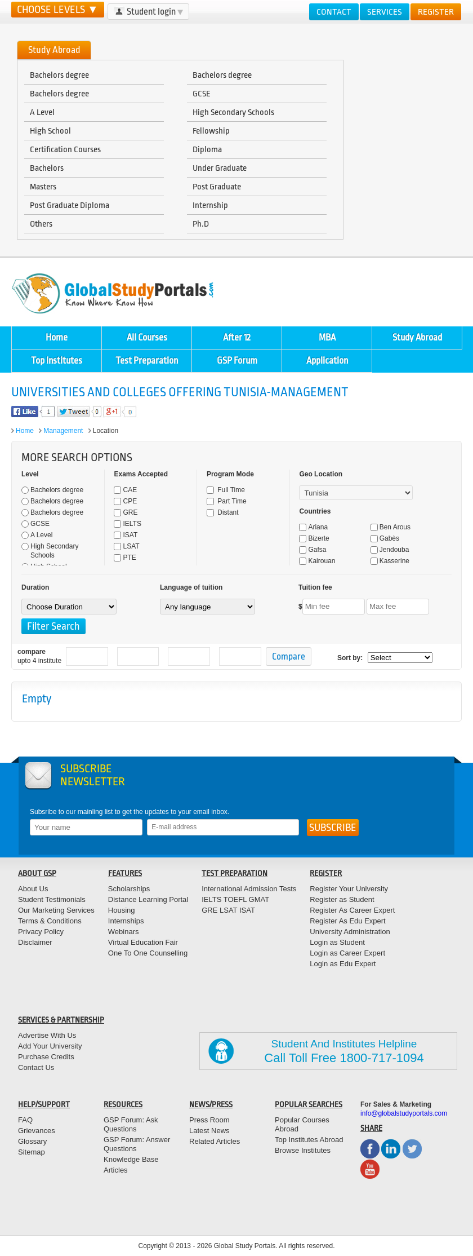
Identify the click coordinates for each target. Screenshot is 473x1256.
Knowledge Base (131, 1159)
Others (41, 224)
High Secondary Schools (233, 112)
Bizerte (314, 538)
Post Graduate (217, 187)
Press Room (209, 1120)
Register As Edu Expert (347, 921)
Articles (116, 1170)
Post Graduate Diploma (69, 205)
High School (50, 131)
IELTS (127, 524)
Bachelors (47, 168)
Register (436, 12)
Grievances (36, 1130)
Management (63, 431)
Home (57, 337)
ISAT (125, 535)
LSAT (126, 546)
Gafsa (312, 550)
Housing (121, 910)
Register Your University (349, 888)
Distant (223, 512)
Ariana (313, 527)
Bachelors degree (59, 75)
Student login (148, 11)
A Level (42, 112)
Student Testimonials (52, 899)
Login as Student (337, 942)
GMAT (259, 899)
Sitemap (31, 1152)
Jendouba (390, 550)
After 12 (237, 337)
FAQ (25, 1120)
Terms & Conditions (50, 921)
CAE (125, 490)
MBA (327, 337)
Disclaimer (35, 942)
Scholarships (129, 888)
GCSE (202, 94)
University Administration (350, 931)
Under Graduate (220, 168)
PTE (125, 557)
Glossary (32, 1141)
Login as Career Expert (347, 953)
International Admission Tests (249, 888)
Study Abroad (417, 337)
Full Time (226, 490)
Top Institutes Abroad (309, 1139)
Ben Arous (390, 527)
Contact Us (36, 1067)
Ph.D (201, 224)
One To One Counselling (148, 953)
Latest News (209, 1130)
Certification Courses (65, 149)
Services (384, 12)
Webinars (123, 931)
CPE (125, 501)
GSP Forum (237, 360)
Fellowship (211, 131)
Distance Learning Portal (148, 899)
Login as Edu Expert (343, 963)
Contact (333, 12)
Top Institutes (56, 360)
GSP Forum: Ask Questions (131, 1124)
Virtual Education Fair (143, 942)
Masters (43, 187)
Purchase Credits (46, 1056)
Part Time (227, 501)
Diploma (207, 149)
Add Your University (50, 1046)
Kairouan (317, 561)
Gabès (385, 538)
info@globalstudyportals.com (403, 1113)
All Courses (147, 337)
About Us (33, 888)
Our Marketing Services (56, 910)
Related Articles (214, 1141)
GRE (125, 512)
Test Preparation (146, 360)
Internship (210, 205)
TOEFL (234, 899)
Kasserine (390, 561)
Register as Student (342, 899)
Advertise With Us (47, 1035)
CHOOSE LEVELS (58, 9)
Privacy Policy (41, 931)
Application (327, 360)
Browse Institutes (303, 1150)
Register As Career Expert (352, 910)
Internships (126, 921)
